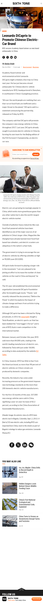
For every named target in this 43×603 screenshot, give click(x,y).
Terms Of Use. (34, 158)
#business (36, 67)
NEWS (4, 31)
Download (37, 599)
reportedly (25, 317)
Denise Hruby (9, 63)
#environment (27, 67)
